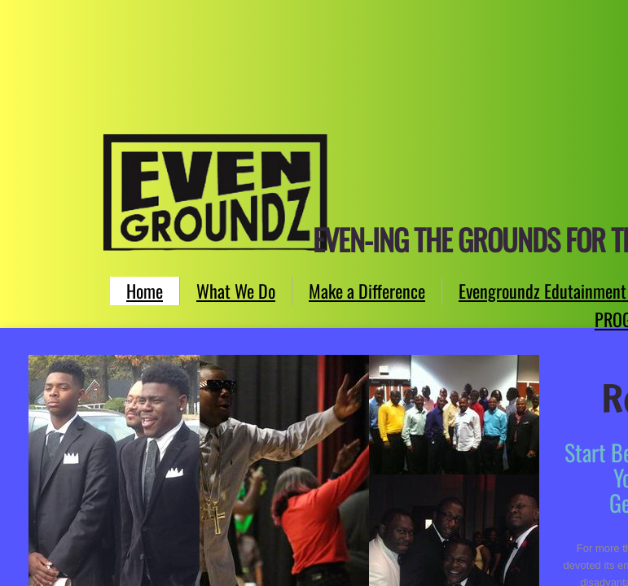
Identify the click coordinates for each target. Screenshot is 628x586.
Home (144, 291)
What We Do (235, 291)
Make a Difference (367, 291)
